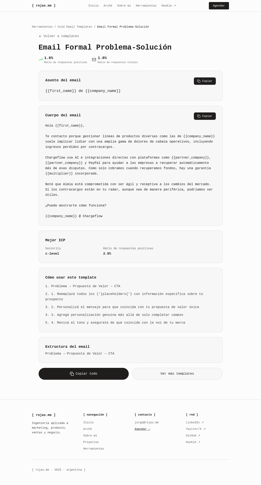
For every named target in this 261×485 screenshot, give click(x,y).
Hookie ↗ (169, 5)
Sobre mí (124, 5)
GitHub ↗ (193, 435)
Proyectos (91, 442)
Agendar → (142, 429)
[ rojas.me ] (44, 6)
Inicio (93, 5)
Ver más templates (177, 373)
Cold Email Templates (75, 26)
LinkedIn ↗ (195, 422)
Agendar (219, 5)
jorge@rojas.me (147, 422)
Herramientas (146, 5)
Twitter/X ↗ (196, 429)
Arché (107, 5)
